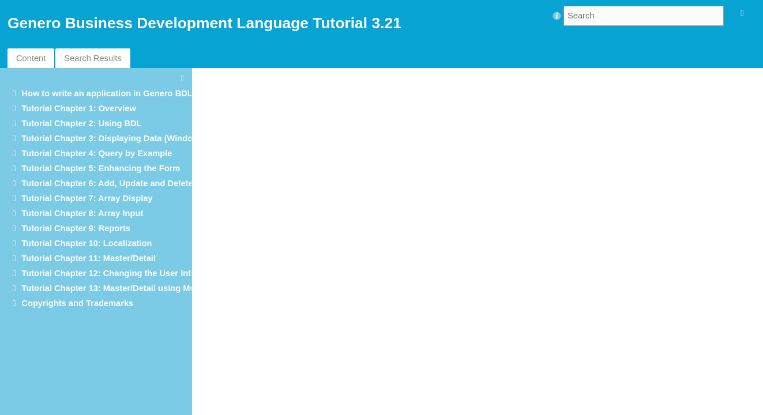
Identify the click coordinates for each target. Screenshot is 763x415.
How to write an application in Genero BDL (106, 93)
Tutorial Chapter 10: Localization (86, 243)
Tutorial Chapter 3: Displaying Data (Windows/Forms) (128, 138)
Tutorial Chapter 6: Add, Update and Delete (107, 183)
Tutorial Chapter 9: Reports (75, 228)
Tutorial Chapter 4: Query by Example (96, 153)
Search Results (92, 58)
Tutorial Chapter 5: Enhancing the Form (100, 168)
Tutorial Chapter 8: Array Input (82, 213)
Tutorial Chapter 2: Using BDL (81, 123)
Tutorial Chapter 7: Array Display (86, 198)
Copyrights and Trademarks (77, 303)
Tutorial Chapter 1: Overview (78, 108)
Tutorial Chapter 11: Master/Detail (88, 258)
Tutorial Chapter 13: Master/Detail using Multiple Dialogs (134, 288)
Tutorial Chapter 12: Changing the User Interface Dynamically (144, 273)
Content (31, 58)
